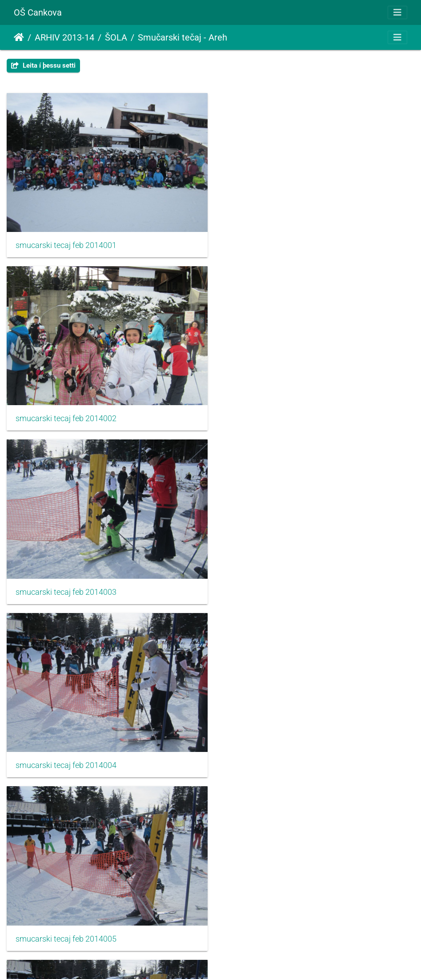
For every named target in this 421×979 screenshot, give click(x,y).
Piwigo (227, 960)
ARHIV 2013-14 (64, 37)
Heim (19, 37)
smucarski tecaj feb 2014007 (66, 754)
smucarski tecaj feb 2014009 (66, 925)
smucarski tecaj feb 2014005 (66, 583)
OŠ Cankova (38, 12)
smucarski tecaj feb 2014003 (66, 413)
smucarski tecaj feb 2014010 (276, 925)
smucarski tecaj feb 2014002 (276, 242)
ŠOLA (116, 37)
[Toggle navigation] (397, 12)
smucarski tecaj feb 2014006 (276, 583)
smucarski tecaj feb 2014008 (276, 754)
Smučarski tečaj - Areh (182, 37)
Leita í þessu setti (43, 65)
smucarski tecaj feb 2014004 (276, 413)
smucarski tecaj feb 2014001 (66, 242)
